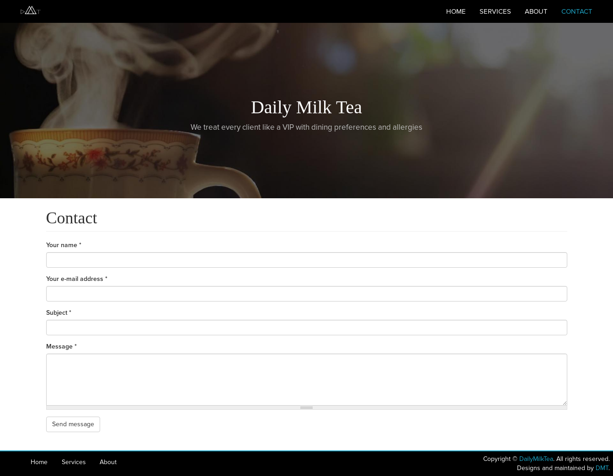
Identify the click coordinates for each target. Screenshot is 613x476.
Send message (73, 424)
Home (456, 11)
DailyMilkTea (536, 459)
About (536, 11)
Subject (58, 313)
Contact (576, 11)
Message (61, 346)
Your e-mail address (76, 279)
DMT (602, 468)
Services (495, 11)
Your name (63, 245)
